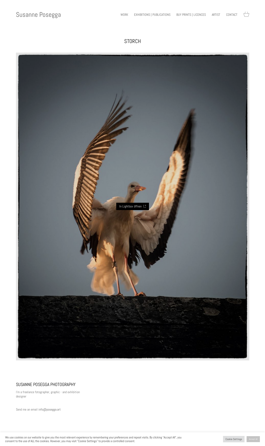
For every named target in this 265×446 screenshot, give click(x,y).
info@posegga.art (49, 409)
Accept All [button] (253, 439)
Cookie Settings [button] (234, 439)
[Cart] (246, 14)
